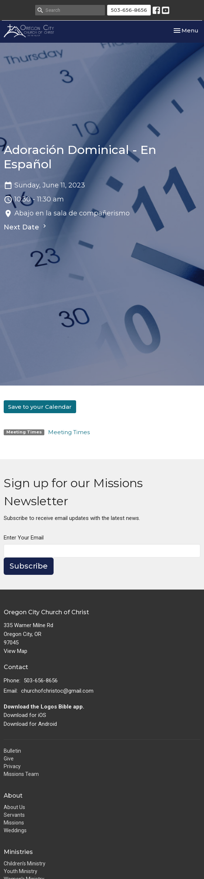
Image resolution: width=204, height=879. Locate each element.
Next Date (26, 226)
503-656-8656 (129, 10)
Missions (14, 823)
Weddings (15, 830)
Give (9, 759)
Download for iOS (25, 715)
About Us (14, 807)
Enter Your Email (24, 537)
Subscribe (29, 566)
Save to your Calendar (40, 406)
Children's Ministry (24, 863)
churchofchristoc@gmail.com (57, 691)
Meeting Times (69, 432)
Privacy (12, 766)
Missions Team (21, 774)
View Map (15, 651)
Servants (14, 815)
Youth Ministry (20, 871)
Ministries (18, 851)
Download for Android (30, 724)
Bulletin (12, 751)
